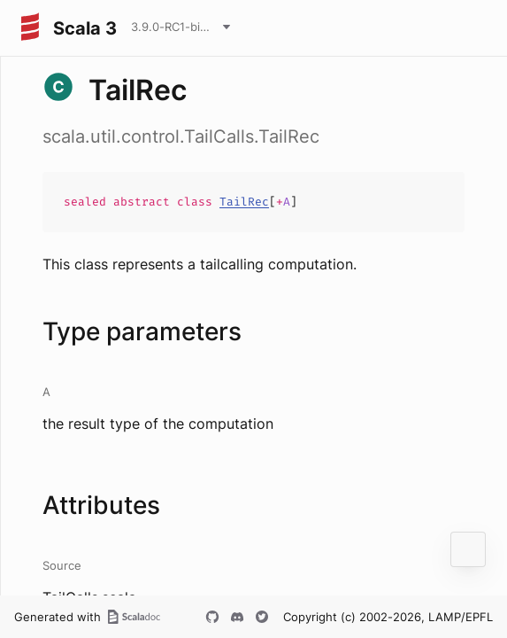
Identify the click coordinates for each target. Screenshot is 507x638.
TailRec (244, 201)
